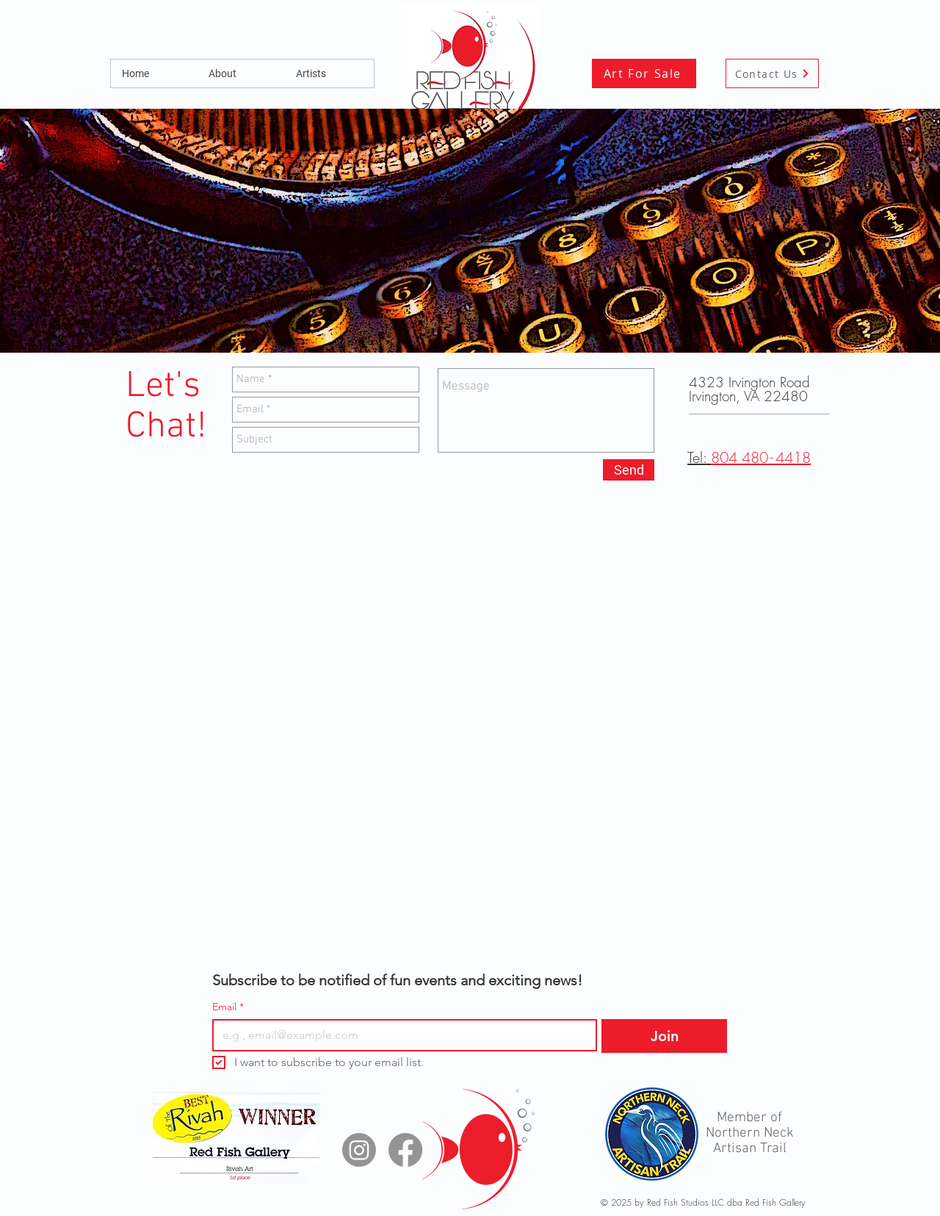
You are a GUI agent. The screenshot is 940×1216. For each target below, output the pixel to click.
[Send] (628, 470)
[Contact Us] (772, 73)
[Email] (400, 1035)
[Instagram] (359, 1150)
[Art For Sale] (644, 73)
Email (228, 1007)
